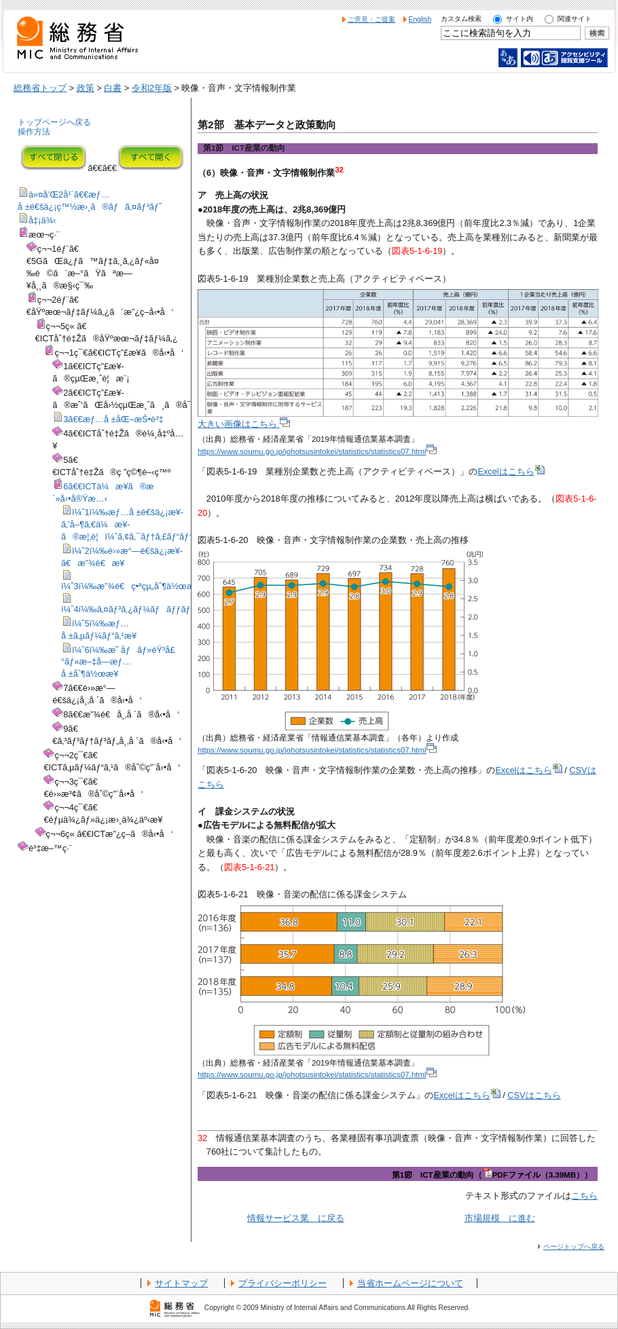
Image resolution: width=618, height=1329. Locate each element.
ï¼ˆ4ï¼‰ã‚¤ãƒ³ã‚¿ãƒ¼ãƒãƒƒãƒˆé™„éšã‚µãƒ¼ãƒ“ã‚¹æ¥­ (175, 609)
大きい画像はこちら (244, 424)
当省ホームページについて (410, 1283)
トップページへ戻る (54, 122)
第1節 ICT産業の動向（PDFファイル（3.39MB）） (492, 1175)
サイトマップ (181, 1283)
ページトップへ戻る (573, 1246)
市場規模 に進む (500, 1218)
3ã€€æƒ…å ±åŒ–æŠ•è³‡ (113, 419)
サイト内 (519, 18)
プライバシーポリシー (282, 1283)
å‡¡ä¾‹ (42, 220)
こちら (584, 1196)
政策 (85, 88)
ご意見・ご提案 (371, 19)
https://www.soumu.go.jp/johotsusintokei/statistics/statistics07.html (317, 451)
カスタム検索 (461, 18)
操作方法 (34, 132)
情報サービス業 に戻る (295, 1218)
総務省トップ (40, 88)
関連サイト (575, 18)
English (420, 19)
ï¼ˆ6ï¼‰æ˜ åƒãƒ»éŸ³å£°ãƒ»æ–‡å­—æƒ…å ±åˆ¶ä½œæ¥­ (118, 662)
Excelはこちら (510, 471)
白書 (113, 88)
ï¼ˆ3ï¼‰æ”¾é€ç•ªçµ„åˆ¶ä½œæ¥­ (130, 586)
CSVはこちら (533, 1095)
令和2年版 (152, 88)
